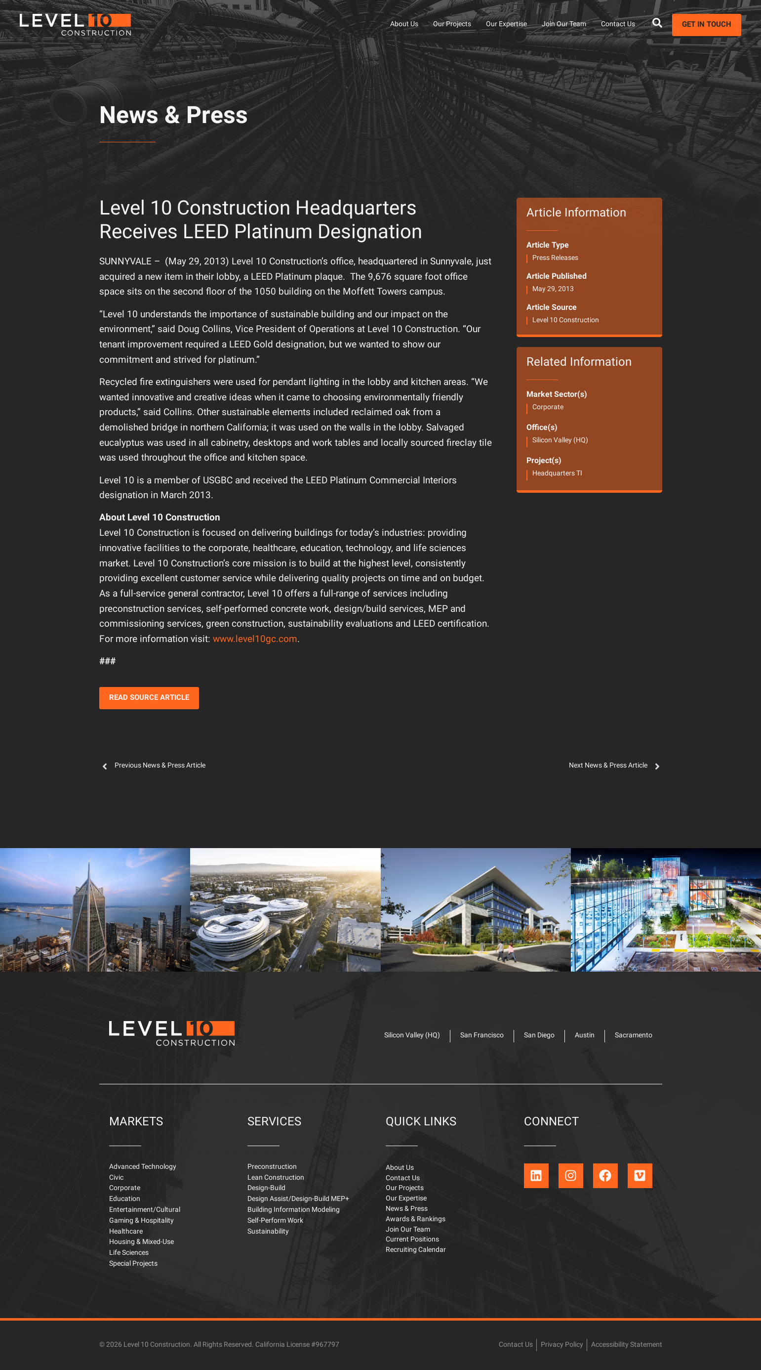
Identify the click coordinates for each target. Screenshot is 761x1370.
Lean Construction (275, 1178)
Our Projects (452, 24)
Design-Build (266, 1188)
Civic (116, 1178)
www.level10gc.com (255, 639)
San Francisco (482, 1035)
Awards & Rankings (415, 1219)
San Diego (539, 1035)
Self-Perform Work (275, 1221)
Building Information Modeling (293, 1210)
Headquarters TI (557, 473)
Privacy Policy (562, 1345)
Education (124, 1199)
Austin (585, 1035)
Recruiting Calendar (416, 1250)
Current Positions (412, 1239)
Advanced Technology (142, 1167)
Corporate (547, 407)
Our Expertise (506, 24)
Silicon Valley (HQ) (560, 440)
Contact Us (618, 24)
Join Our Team (564, 24)
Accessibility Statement (626, 1345)
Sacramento (633, 1035)
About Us (404, 24)
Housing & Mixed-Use (141, 1242)
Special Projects (133, 1264)
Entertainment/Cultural (144, 1210)
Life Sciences (129, 1253)
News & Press (173, 117)
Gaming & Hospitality (141, 1221)
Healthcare (126, 1232)
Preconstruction (272, 1167)
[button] (149, 698)
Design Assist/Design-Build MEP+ (298, 1199)
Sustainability (268, 1232)
